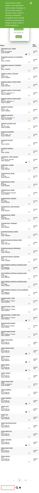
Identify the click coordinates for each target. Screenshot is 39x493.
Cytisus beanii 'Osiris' (7, 448)
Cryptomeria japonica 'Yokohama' (10, 256)
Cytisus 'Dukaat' (5, 356)
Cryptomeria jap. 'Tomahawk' (9, 223)
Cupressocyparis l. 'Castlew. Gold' (10, 315)
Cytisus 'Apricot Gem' (7, 340)
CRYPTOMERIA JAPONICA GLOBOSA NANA (14, 265)
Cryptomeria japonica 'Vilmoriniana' (10, 248)
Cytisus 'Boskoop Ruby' (7, 348)
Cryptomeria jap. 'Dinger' (8, 173)
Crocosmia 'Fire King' (7, 140)
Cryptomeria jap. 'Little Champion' (10, 206)
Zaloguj (18, 37)
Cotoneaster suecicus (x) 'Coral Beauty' (12, 57)
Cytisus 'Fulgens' (5, 373)
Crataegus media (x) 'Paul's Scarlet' (11, 82)
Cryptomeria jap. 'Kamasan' (8, 198)
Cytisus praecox (5, 456)
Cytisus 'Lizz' (4, 414)
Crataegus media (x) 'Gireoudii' (9, 73)
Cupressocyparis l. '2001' (8, 298)
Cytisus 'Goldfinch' (6, 389)
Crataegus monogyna (7, 107)
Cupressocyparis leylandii (8, 323)
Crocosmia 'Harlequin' (7, 148)
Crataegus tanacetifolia (7, 132)
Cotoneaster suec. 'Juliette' (8, 48)
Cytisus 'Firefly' (5, 365)
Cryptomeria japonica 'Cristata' (9, 231)
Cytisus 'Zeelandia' (6, 439)
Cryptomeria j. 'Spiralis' (7, 165)
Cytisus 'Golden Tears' (7, 381)
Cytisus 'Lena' (5, 406)
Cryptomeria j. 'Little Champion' (9, 157)
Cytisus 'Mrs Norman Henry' (9, 423)
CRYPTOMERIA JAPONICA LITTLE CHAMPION (14, 290)
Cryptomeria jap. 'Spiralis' (8, 215)
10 (25, 480)
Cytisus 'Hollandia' (6, 398)
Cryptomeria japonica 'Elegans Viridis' (11, 240)
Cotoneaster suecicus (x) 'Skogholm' (11, 65)
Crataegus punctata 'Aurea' (8, 123)
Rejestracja (19, 29)
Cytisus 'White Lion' (6, 431)
